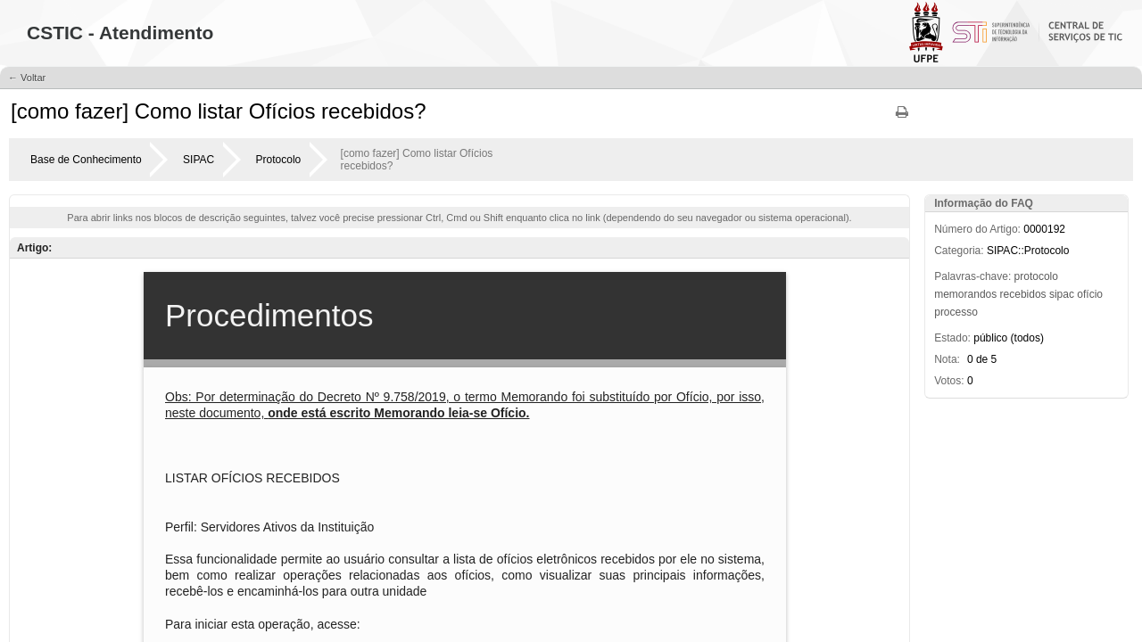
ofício (1090, 294)
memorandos (965, 294)
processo (956, 312)
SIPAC (198, 159)
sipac (1061, 294)
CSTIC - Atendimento (120, 32)
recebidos (1023, 294)
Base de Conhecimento (86, 159)
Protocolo (279, 159)
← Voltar (27, 77)
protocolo (1036, 276)
